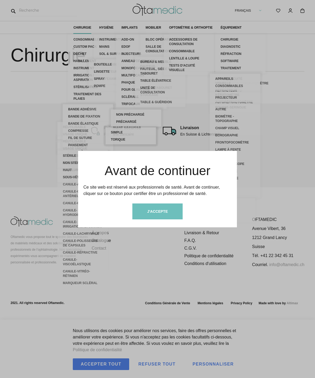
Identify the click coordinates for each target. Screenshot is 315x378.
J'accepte (157, 211)
